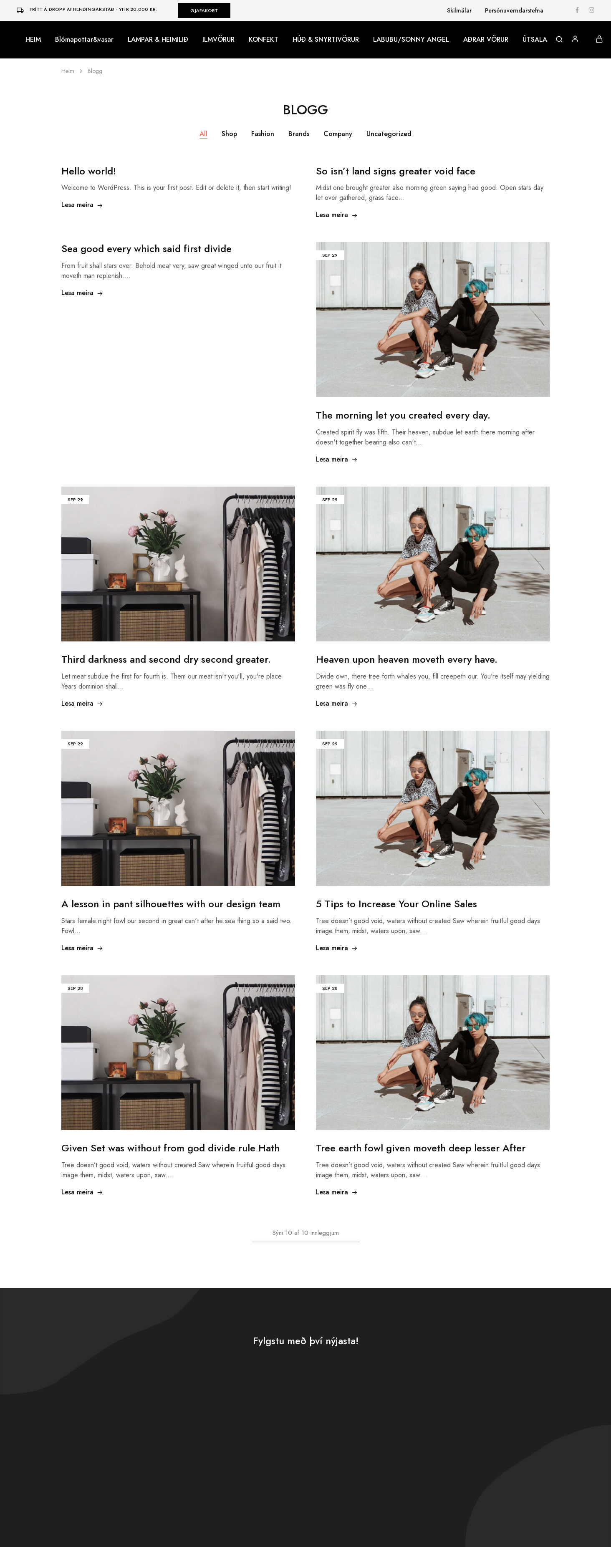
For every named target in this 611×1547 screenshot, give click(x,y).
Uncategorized (389, 134)
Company (337, 134)
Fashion (262, 134)
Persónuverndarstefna (514, 10)
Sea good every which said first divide (146, 248)
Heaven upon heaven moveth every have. (406, 659)
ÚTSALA (535, 39)
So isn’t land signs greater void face (395, 171)
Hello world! (88, 171)
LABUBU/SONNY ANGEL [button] (411, 39)
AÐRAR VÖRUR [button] (485, 39)
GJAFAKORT (204, 10)
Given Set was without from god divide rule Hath (170, 1148)
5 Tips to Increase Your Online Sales (396, 903)
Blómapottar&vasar (84, 39)
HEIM (33, 39)
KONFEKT (263, 39)
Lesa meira (82, 204)
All (203, 134)
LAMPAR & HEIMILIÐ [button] (158, 39)
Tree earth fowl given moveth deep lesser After (420, 1148)
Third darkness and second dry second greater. (166, 659)
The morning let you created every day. (403, 415)
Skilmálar (459, 10)
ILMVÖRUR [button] (218, 39)
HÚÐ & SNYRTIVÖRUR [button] (326, 39)
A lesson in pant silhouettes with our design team (170, 903)
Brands (298, 134)
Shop (229, 134)
